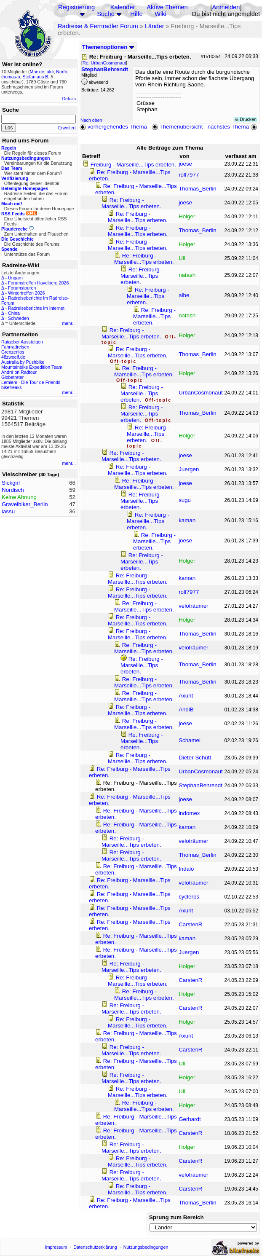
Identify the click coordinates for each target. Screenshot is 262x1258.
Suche (106, 14)
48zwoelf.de (13, 356)
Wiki (160, 14)
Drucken (246, 119)
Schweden (18, 318)
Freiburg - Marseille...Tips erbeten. (133, 164)
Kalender (122, 7)
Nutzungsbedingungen (145, 1247)
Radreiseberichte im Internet (36, 308)
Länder (154, 26)
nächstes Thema (233, 126)
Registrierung (76, 7)
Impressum (56, 1247)
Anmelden (226, 7)
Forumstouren (22, 287)
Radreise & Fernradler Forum (98, 26)
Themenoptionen (108, 47)
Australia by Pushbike (22, 362)
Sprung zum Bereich (176, 1217)
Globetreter (12, 377)
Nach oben (91, 120)
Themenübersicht (177, 126)
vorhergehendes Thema (113, 126)
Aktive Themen (167, 7)
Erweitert (67, 127)
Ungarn (15, 277)
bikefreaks (11, 387)
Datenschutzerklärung (95, 1247)
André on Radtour (19, 372)
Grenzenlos (12, 351)
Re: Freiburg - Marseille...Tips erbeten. (131, 203)
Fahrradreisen (15, 346)
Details (69, 98)
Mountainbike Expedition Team (31, 367)
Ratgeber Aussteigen (22, 341)
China (14, 313)
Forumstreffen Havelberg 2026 (38, 282)
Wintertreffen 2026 (26, 292)
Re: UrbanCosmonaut (104, 62)
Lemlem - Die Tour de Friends (30, 382)
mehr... (69, 323)
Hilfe (136, 14)
